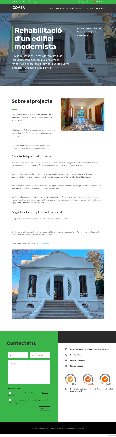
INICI (51, 8)
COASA (55, 428)
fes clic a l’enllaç (42, 243)
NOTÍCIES (89, 8)
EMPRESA (60, 8)
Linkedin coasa (76, 366)
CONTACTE (100, 8)
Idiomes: (89, 2)
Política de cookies (76, 428)
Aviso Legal (63, 428)
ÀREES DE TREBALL (73, 8)
